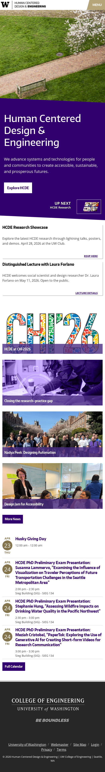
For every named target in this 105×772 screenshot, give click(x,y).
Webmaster (60, 744)
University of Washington (27, 744)
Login (95, 744)
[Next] (75, 207)
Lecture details (87, 293)
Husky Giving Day (30, 538)
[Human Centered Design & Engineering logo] (30, 5)
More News (13, 519)
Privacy (46, 749)
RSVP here (91, 256)
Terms (61, 749)
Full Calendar (14, 666)
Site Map (79, 744)
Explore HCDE (18, 187)
